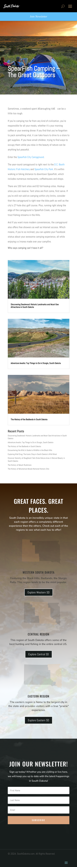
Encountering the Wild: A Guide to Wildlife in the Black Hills (30, 450)
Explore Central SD (38, 654)
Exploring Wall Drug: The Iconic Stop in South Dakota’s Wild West (32, 454)
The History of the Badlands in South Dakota (29, 419)
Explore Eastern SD (38, 720)
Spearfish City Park (43, 169)
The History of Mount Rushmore (19, 465)
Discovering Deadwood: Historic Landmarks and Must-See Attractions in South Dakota (35, 305)
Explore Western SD (39, 592)
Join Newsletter (38, 16)
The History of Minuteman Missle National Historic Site (28, 468)
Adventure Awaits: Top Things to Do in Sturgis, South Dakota (36, 363)
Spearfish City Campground (30, 157)
